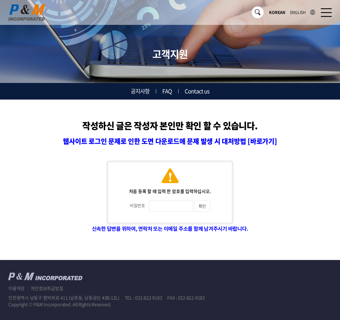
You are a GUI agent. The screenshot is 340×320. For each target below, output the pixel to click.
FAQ (167, 91)
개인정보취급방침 (46, 288)
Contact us (197, 91)
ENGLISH (298, 12)
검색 (258, 12)
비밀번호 (137, 205)
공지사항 (140, 91)
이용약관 (16, 288)
